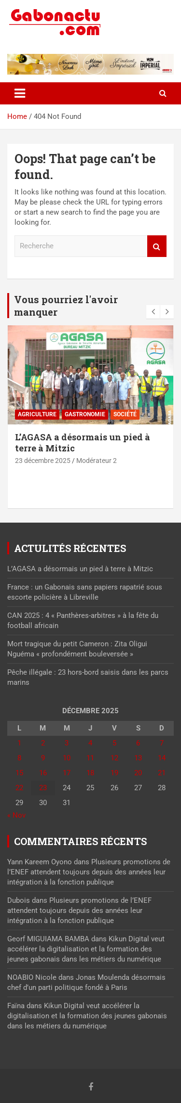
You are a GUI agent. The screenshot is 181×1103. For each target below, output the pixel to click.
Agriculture (37, 414)
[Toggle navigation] (19, 93)
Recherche (157, 246)
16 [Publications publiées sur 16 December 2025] (43, 773)
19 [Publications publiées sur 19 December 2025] (114, 773)
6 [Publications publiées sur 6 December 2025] (138, 743)
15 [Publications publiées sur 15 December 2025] (19, 773)
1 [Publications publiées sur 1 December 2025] (19, 743)
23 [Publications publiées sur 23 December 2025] (43, 787)
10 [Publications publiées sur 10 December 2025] (66, 758)
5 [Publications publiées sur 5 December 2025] (114, 743)
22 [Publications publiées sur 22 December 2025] (19, 787)
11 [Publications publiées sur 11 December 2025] (90, 758)
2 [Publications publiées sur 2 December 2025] (43, 743)
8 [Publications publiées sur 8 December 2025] (19, 758)
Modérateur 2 (96, 460)
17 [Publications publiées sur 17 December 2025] (66, 773)
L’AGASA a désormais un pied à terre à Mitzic (82, 442)
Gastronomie (85, 414)
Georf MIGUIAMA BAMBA (48, 939)
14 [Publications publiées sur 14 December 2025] (162, 758)
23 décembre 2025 (42, 460)
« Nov (16, 815)
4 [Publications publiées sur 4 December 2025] (90, 743)
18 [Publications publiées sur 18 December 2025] (90, 773)
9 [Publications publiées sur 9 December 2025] (43, 758)
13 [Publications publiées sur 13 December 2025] (138, 758)
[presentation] (153, 312)
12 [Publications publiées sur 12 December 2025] (114, 758)
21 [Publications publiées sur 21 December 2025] (162, 773)
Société (125, 414)
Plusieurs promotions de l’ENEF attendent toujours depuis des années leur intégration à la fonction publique (88, 872)
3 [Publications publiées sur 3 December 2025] (67, 743)
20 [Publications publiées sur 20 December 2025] (138, 773)
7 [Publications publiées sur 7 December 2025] (162, 743)
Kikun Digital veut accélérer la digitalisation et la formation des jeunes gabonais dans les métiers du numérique (86, 949)
